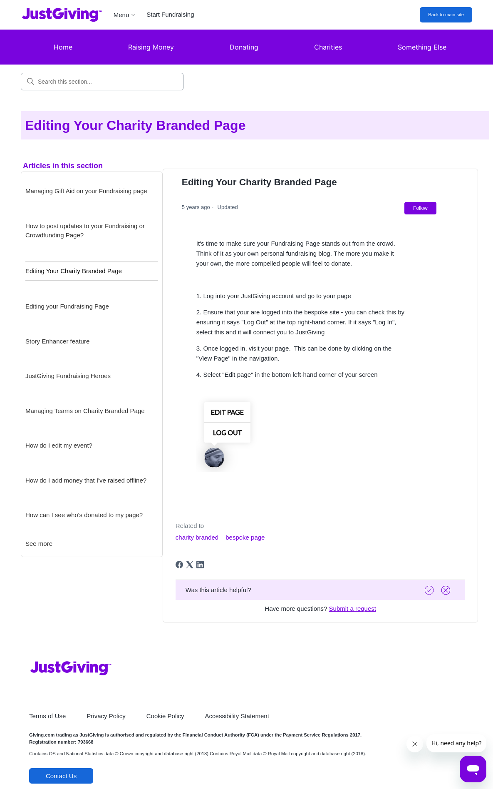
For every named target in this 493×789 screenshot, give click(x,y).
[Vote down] (447, 590)
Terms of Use (47, 715)
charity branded (197, 537)
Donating (244, 47)
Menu (125, 14)
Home (63, 47)
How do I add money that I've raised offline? (85, 480)
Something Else (422, 47)
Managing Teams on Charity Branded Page (85, 410)
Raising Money (151, 47)
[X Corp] (189, 564)
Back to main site (446, 14)
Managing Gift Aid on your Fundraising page (86, 190)
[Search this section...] (102, 81)
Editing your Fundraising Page (67, 306)
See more (38, 543)
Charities (328, 47)
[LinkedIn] (200, 564)
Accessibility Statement (237, 715)
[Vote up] (430, 590)
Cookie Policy (165, 715)
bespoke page (245, 537)
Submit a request (352, 608)
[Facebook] (179, 564)
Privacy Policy (106, 715)
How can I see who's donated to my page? (84, 514)
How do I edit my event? (58, 445)
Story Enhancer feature (57, 341)
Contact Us (61, 775)
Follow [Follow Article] (420, 208)
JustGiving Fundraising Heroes (68, 375)
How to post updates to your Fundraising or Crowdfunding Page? (85, 230)
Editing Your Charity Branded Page (73, 270)
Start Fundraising (170, 14)
